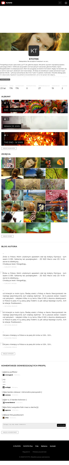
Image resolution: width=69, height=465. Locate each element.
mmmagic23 (9, 378)
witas (7, 421)
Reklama (44, 450)
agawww (8, 413)
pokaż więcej (5, 79)
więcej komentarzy (10, 436)
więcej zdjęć (7, 239)
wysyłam (61, 429)
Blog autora (9, 250)
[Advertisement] (34, 19)
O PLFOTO (17, 450)
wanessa (8, 398)
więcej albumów (9, 132)
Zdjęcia (6, 138)
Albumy (6, 96)
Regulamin (26, 456)
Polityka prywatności (40, 456)
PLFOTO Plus (28, 450)
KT (33, 50)
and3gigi (8, 390)
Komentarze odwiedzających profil (23, 369)
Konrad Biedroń (10, 406)
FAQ (36, 450)
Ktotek (34, 59)
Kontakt (53, 450)
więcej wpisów (8, 357)
